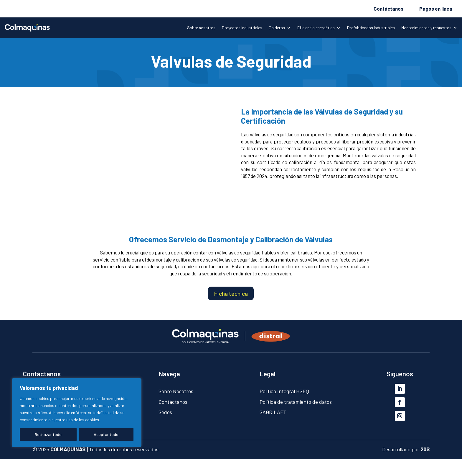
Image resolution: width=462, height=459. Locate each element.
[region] (76, 412)
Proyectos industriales (242, 28)
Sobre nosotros (201, 28)
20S (425, 449)
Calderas (277, 28)
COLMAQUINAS (67, 449)
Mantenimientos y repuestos (426, 28)
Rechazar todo (48, 434)
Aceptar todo (106, 434)
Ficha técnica (231, 293)
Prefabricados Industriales (371, 28)
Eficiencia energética (316, 28)
